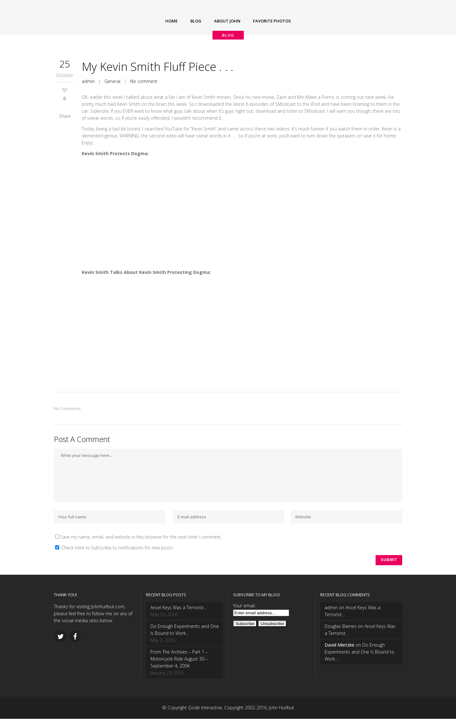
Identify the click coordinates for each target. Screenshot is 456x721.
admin (88, 81)
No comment (143, 81)
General (112, 81)
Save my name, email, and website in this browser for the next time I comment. (141, 537)
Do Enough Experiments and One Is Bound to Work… (184, 631)
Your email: (244, 608)
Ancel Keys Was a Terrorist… (178, 610)
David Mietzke (339, 647)
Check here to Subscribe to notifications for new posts (114, 548)
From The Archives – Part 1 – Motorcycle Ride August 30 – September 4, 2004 (179, 661)
